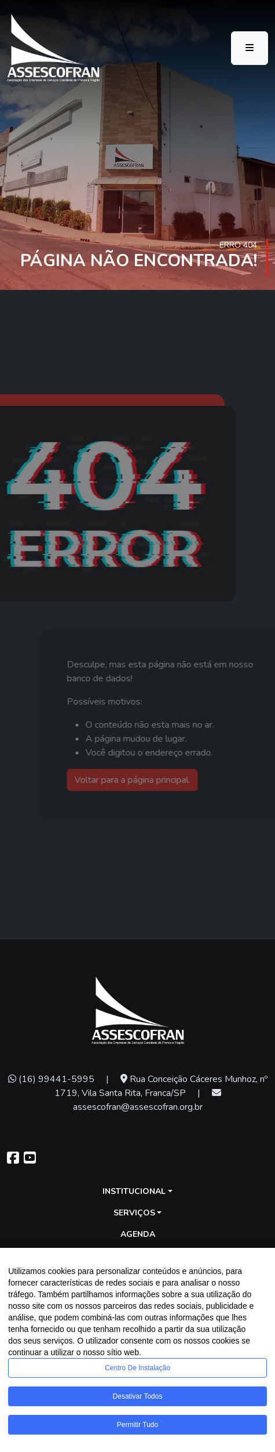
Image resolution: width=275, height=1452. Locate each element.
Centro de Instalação (137, 1368)
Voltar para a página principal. (144, 780)
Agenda (137, 1234)
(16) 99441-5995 (51, 1079)
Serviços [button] (134, 1212)
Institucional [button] (134, 1191)
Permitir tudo (137, 1425)
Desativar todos (138, 1396)
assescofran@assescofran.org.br (147, 1100)
